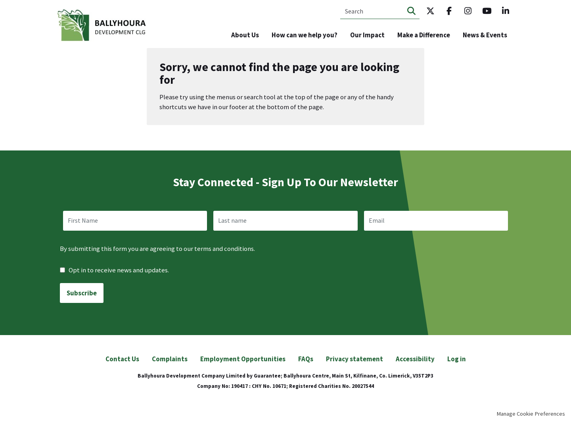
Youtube (487, 11)
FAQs (305, 359)
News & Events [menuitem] (485, 35)
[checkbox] (62, 270)
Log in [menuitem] (456, 359)
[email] (436, 221)
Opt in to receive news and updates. (114, 270)
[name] (135, 221)
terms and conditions (224, 248)
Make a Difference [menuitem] (423, 35)
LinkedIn (506, 11)
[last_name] (285, 221)
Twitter (430, 11)
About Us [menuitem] (245, 35)
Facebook (449, 11)
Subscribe (82, 293)
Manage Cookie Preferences (530, 413)
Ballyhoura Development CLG (102, 25)
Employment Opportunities (243, 359)
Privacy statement (354, 359)
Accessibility (415, 359)
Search (412, 11)
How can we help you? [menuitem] (304, 35)
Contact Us (122, 359)
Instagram (468, 11)
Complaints (170, 359)
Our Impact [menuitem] (367, 35)
